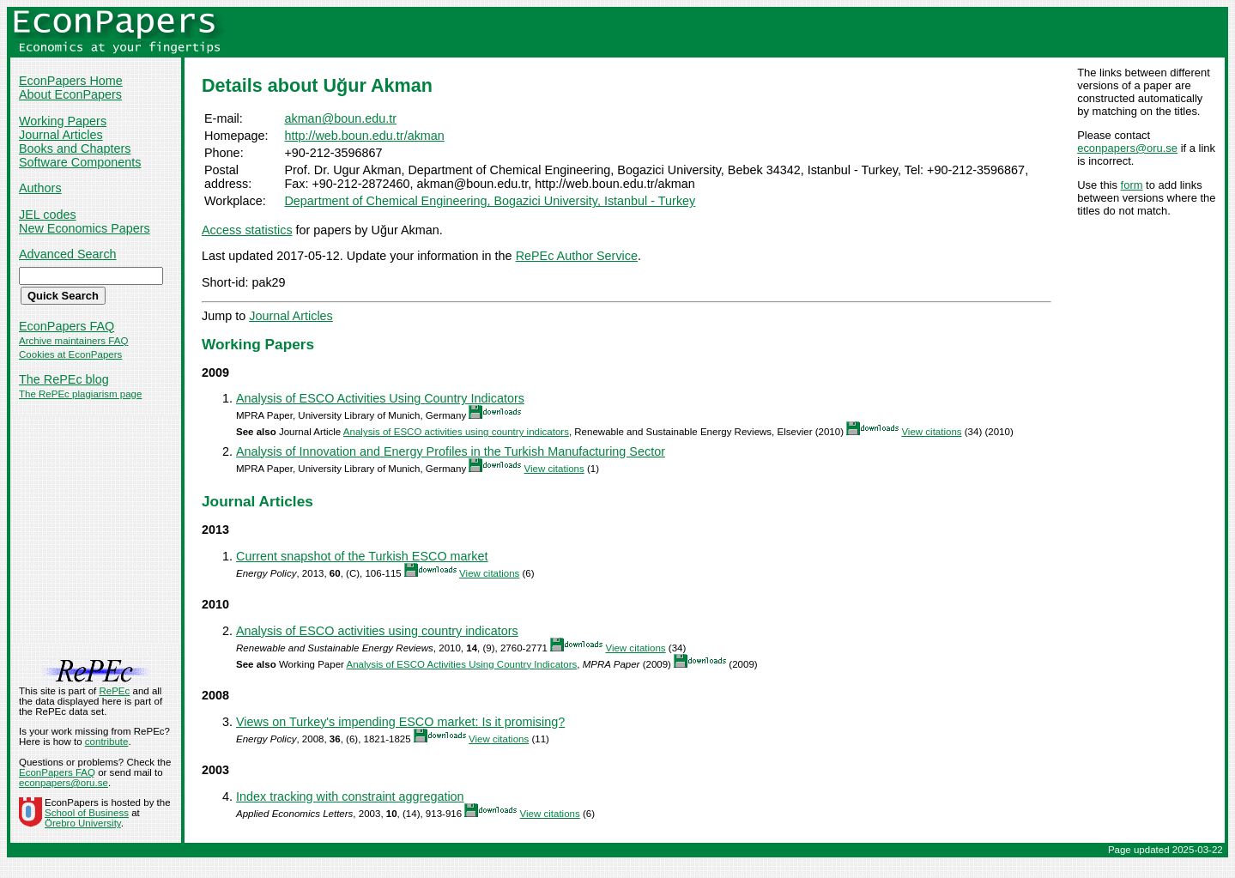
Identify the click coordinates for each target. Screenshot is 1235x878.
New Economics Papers (84, 228)
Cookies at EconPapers (70, 354)
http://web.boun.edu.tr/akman (364, 135)
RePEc (114, 691)
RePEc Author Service (577, 256)
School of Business (87, 813)
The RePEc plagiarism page (80, 394)
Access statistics (247, 230)
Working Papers (62, 121)
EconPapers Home (71, 81)
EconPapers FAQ (66, 326)
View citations (931, 432)
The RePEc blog (64, 379)
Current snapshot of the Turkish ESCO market (362, 556)
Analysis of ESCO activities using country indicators (456, 432)
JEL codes (47, 214)
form (1132, 185)
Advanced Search (68, 254)
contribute (107, 741)
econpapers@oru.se (1127, 148)
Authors (40, 188)
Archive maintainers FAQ (73, 341)
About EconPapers (70, 94)
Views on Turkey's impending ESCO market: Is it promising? (400, 722)
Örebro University (83, 823)
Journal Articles (61, 135)
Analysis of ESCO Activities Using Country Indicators (380, 398)
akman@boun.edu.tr (340, 118)
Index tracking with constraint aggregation (350, 796)
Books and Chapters (74, 148)
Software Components (80, 162)
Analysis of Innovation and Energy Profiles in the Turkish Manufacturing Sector (450, 451)
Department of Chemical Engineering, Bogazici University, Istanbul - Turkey (489, 201)
